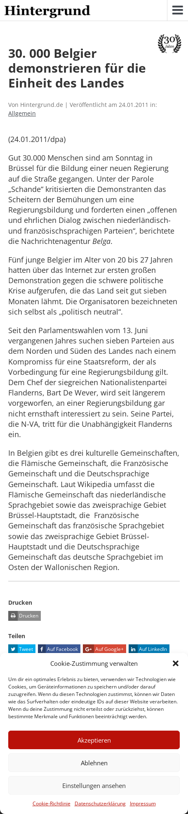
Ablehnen (94, 763)
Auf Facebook (58, 649)
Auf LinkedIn (148, 649)
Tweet (20, 649)
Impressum (143, 803)
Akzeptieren (94, 740)
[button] (176, 663)
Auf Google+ (103, 649)
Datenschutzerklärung (100, 803)
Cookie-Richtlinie (51, 803)
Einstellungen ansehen (94, 785)
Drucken (23, 616)
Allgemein (22, 113)
